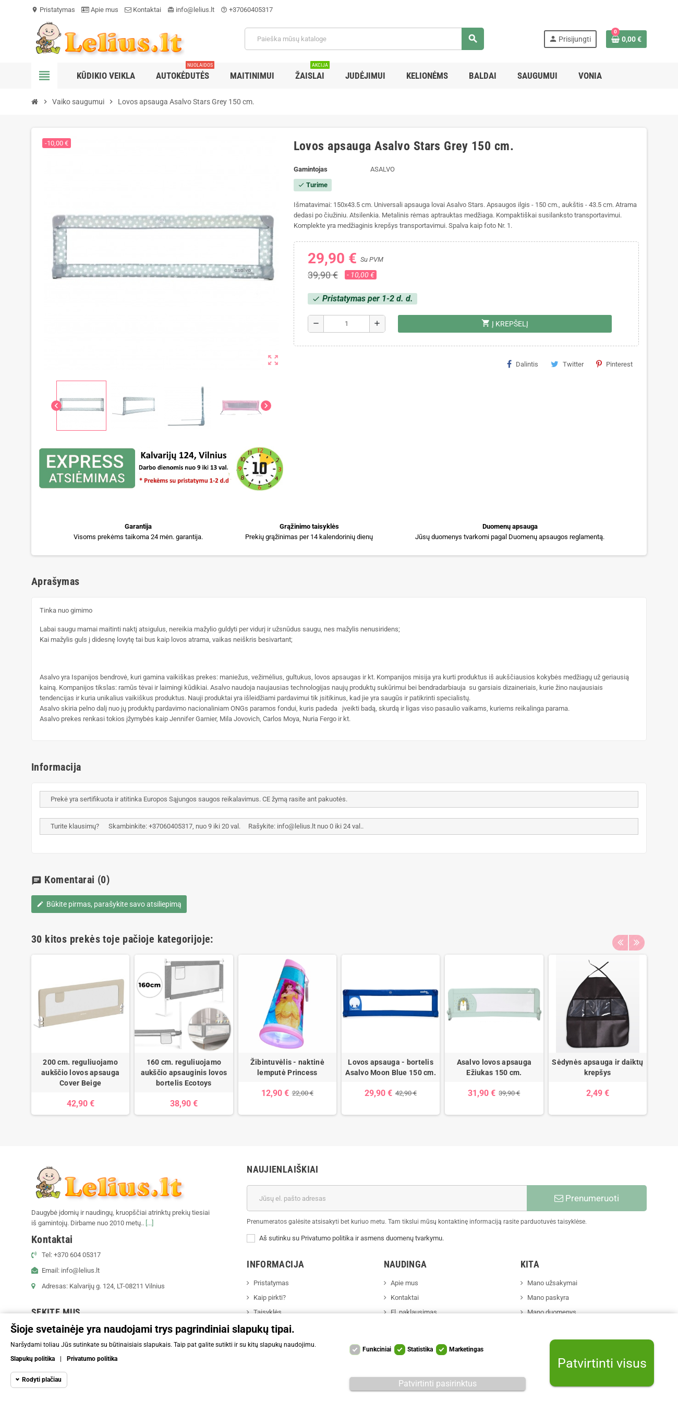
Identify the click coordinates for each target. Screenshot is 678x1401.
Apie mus (99, 10)
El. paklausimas (414, 1312)
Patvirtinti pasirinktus (437, 1383)
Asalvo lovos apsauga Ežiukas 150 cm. (494, 1067)
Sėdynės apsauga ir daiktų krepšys (597, 1067)
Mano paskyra (548, 1297)
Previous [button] (620, 936)
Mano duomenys (551, 1312)
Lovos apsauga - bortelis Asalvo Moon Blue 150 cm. (390, 1067)
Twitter (567, 364)
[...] (149, 1223)
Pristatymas (53, 10)
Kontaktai (143, 10)
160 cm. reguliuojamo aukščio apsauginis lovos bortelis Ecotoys (184, 1072)
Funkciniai (376, 1349)
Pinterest (614, 364)
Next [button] (636, 936)
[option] (80, 1035)
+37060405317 (247, 10)
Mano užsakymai (552, 1283)
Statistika (420, 1349)
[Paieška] (364, 39)
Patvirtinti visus (602, 1363)
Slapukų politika (32, 1358)
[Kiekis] (346, 323)
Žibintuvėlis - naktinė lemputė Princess (287, 1067)
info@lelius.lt (190, 10)
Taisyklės (267, 1312)
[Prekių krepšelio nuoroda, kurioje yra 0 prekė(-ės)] (626, 39)
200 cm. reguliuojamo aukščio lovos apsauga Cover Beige (80, 1072)
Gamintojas (311, 169)
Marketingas (466, 1349)
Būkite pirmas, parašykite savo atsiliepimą (109, 904)
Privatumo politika (92, 1358)
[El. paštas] (387, 1198)
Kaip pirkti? (269, 1297)
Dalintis (522, 364)
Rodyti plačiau (42, 1379)
